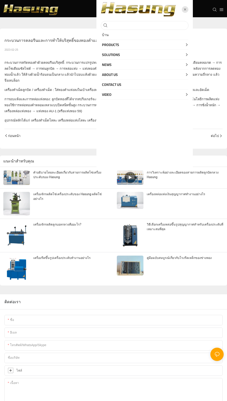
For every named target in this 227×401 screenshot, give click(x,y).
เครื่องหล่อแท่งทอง (17, 111)
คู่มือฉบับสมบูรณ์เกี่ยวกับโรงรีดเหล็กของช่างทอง (179, 258)
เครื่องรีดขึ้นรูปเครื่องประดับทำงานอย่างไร (62, 258)
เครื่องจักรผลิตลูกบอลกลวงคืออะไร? (57, 224)
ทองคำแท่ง (133, 105)
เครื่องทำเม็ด (43, 90)
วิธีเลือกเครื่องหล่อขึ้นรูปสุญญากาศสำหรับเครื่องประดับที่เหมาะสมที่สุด (185, 227)
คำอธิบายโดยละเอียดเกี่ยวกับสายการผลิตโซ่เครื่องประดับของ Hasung (67, 175)
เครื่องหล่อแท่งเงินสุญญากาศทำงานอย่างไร (176, 194)
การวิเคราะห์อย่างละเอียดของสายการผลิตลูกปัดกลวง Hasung (183, 175)
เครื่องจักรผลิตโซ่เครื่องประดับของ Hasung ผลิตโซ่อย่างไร (67, 196)
